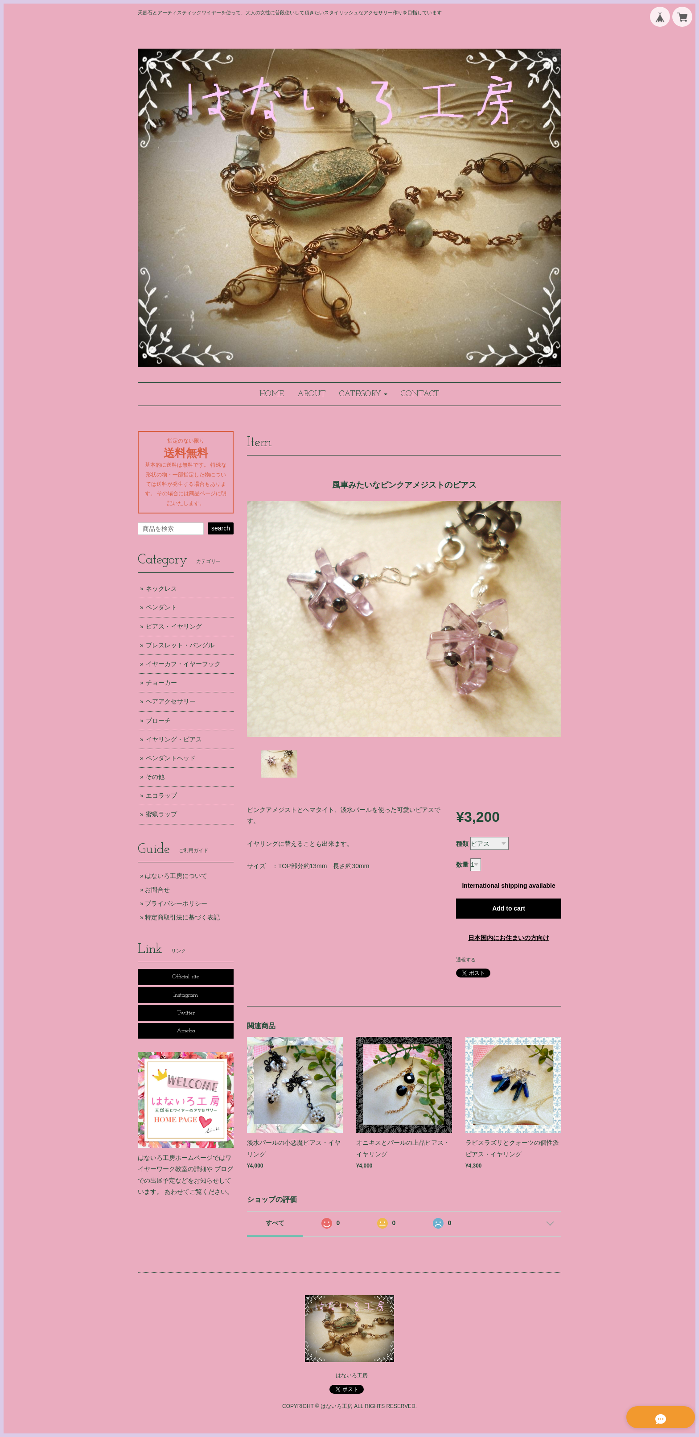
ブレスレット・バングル (180, 645)
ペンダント (161, 607)
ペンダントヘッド (171, 758)
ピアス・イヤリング (174, 626)
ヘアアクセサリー (171, 701)
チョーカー (161, 682)
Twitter (186, 1013)
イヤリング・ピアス (174, 739)
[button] (363, 394)
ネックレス (161, 588)
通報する (466, 959)
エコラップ (161, 795)
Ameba (186, 1030)
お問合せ (157, 889)
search (220, 528)
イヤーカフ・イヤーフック (183, 663)
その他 (155, 776)
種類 (462, 843)
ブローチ (158, 720)
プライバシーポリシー (176, 903)
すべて (275, 1222)
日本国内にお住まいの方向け (508, 937)
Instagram (185, 995)
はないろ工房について (176, 875)
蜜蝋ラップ (161, 814)
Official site (185, 976)
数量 (462, 864)
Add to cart (508, 908)
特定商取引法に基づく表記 (182, 917)
